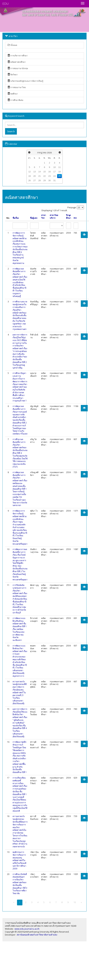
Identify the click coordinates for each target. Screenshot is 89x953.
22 (44, 176)
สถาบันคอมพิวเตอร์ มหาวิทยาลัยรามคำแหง (37, 934)
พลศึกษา (13, 93)
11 (59, 167)
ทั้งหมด (12, 45)
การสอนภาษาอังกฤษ (18, 68)
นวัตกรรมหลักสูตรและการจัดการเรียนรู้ (25, 81)
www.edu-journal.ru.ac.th (27, 928)
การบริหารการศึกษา (18, 55)
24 (54, 176)
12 (29, 171)
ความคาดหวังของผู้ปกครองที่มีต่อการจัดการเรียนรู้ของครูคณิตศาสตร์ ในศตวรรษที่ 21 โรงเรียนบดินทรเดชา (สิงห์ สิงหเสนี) (20, 692)
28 (39, 180)
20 (34, 176)
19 (29, 176)
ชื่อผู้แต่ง (33, 218)
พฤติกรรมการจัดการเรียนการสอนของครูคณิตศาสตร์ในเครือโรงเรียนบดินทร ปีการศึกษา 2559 (19, 860)
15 (44, 171)
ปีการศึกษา (68, 216)
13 (34, 171)
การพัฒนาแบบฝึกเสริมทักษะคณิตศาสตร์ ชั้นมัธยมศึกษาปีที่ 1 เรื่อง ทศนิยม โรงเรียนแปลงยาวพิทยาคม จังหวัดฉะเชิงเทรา (20, 629)
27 (34, 180)
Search (11, 131)
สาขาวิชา (43, 216)
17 (54, 171)
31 (54, 180)
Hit (75, 218)
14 (39, 171)
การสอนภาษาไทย (17, 87)
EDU (5, 3)
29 (44, 180)
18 (59, 171)
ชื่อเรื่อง (16, 218)
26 (29, 180)
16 (49, 171)
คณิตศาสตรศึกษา (17, 62)
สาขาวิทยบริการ (54, 216)
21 (39, 176)
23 (49, 176)
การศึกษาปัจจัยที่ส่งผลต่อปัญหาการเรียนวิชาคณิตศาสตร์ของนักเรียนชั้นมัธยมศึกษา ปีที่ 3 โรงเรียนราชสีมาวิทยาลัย (20, 884)
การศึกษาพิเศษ (15, 100)
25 (59, 176)
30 (49, 180)
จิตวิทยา (13, 74)
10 (54, 167)
